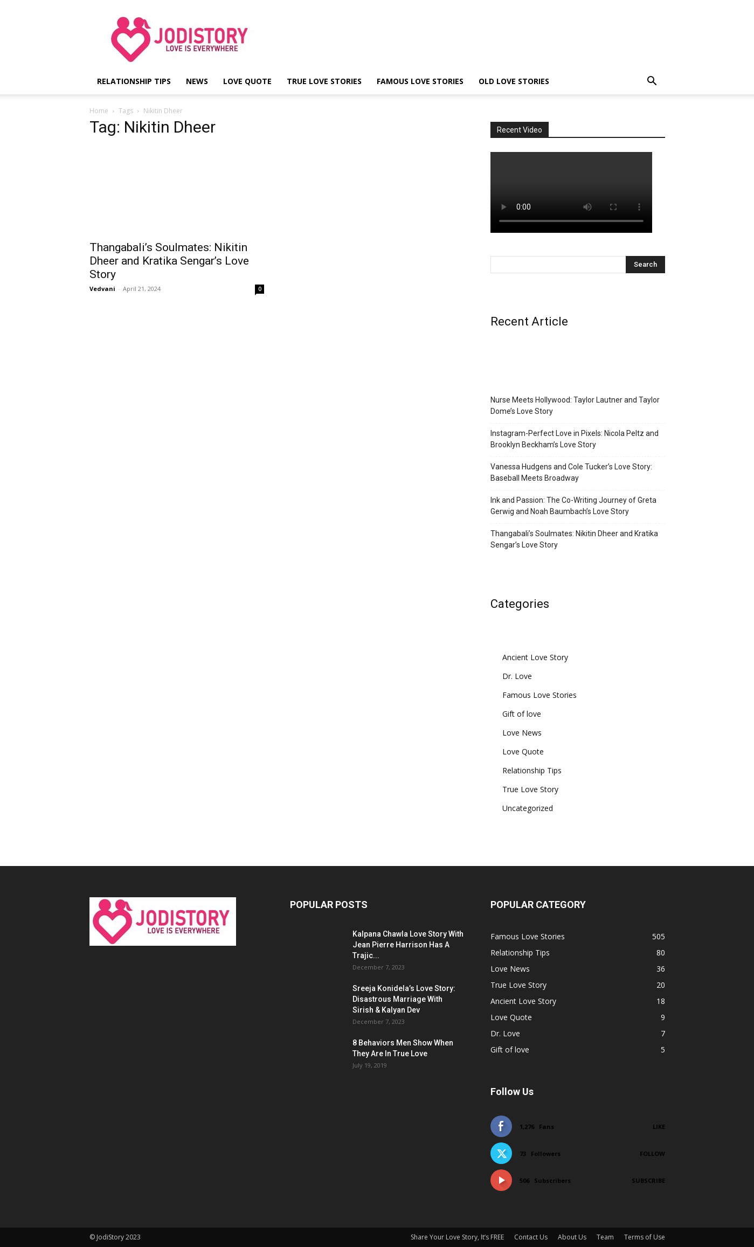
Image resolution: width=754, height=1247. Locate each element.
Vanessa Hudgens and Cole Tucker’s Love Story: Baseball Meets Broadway (571, 472)
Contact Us (531, 1237)
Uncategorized (527, 808)
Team (605, 1237)
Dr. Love (517, 676)
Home (98, 110)
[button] (652, 82)
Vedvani (102, 289)
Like (659, 1127)
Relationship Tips (134, 81)
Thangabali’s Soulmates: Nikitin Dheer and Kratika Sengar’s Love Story (169, 261)
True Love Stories (324, 81)
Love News (522, 733)
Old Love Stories (514, 81)
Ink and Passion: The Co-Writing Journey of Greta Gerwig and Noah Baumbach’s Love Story (573, 506)
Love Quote (247, 81)
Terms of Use (644, 1237)
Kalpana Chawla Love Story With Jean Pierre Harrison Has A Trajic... (408, 945)
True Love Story (530, 789)
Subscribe (648, 1180)
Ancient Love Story (535, 657)
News (197, 81)
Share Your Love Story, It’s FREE (457, 1237)
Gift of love (521, 714)
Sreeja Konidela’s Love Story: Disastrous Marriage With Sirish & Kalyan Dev (403, 999)
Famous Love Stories (420, 81)
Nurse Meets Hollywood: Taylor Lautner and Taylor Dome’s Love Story (575, 405)
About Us (572, 1237)
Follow (652, 1153)
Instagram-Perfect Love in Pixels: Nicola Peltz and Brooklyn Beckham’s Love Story (574, 439)
